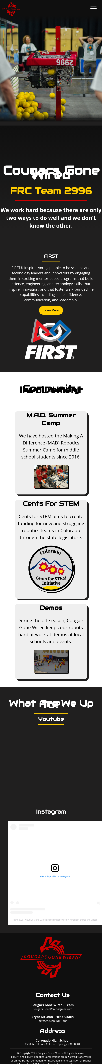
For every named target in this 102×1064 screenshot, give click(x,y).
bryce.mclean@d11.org (53, 1021)
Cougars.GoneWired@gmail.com (52, 1009)
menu (93, 8)
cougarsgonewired (58, 920)
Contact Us (52, 994)
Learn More (51, 310)
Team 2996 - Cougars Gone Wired (29, 920)
